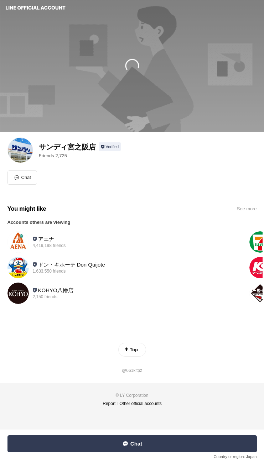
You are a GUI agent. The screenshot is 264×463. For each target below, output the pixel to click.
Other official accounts (140, 403)
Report (109, 403)
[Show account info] (110, 146)
